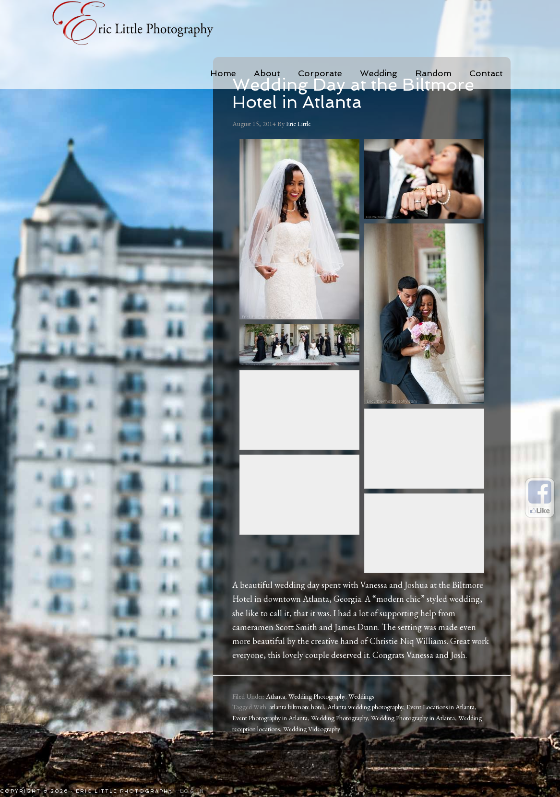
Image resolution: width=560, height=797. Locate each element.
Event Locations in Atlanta (440, 707)
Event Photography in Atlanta (270, 718)
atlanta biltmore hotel (296, 707)
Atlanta (275, 696)
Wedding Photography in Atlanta (413, 718)
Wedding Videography (311, 729)
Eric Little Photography (146, 24)
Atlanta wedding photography (365, 707)
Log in (192, 791)
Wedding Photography (316, 696)
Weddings (361, 696)
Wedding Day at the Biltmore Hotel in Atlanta (353, 93)
